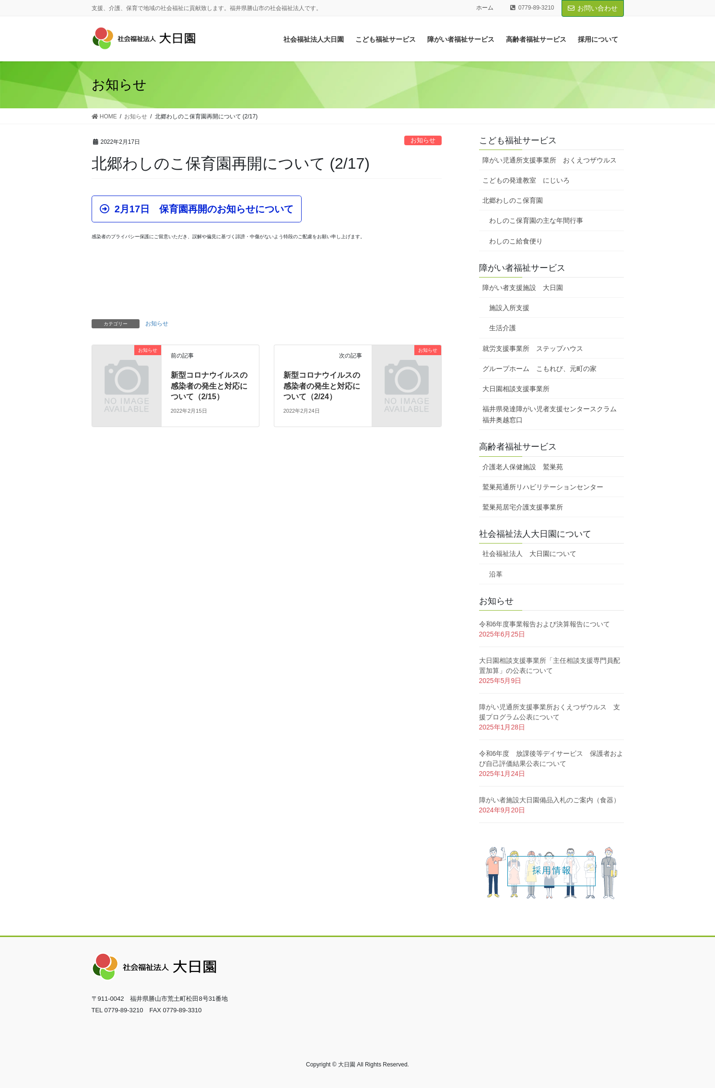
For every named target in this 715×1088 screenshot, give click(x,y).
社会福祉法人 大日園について (529, 553)
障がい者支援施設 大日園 (522, 287)
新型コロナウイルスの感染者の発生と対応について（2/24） (321, 386)
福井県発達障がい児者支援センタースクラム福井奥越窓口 (549, 414)
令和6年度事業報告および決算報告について (544, 624)
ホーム (484, 7)
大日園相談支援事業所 (516, 389)
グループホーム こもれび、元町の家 (539, 368)
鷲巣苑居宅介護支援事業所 (522, 507)
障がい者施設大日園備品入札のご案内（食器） (549, 800)
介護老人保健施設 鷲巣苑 (522, 467)
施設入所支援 (509, 308)
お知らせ (422, 140)
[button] (197, 209)
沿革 (496, 574)
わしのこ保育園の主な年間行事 (536, 220)
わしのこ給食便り (516, 241)
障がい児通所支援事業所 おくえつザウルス (549, 160)
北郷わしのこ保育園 (512, 200)
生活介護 (502, 328)
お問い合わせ (593, 8)
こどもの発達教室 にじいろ (526, 180)
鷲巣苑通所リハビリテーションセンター (542, 487)
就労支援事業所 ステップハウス (532, 348)
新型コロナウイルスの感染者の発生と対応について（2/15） (209, 386)
